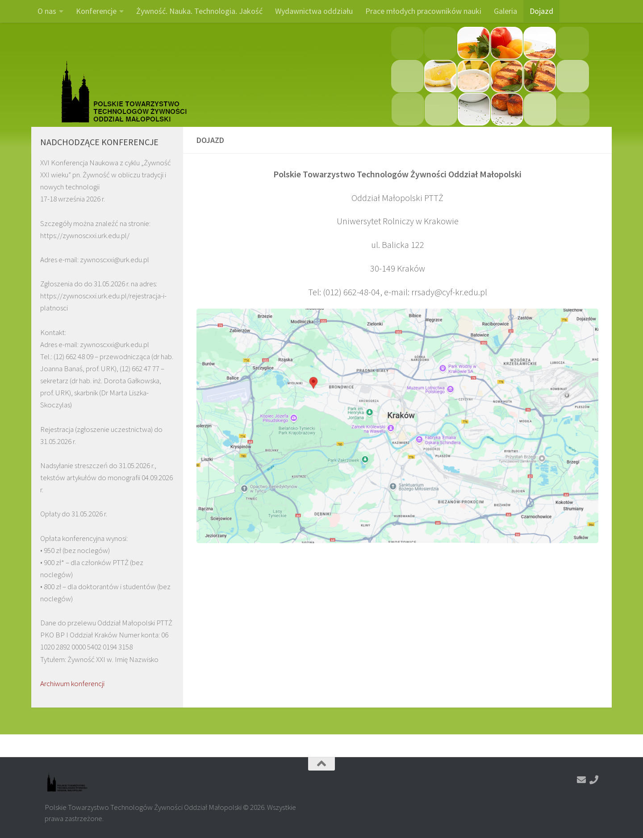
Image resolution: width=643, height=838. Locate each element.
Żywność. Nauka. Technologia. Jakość (199, 11)
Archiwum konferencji (72, 683)
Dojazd (541, 11)
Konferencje (96, 11)
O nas (47, 11)
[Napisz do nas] (581, 779)
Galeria (505, 11)
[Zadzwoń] (593, 779)
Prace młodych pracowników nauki (423, 11)
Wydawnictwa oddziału (314, 11)
